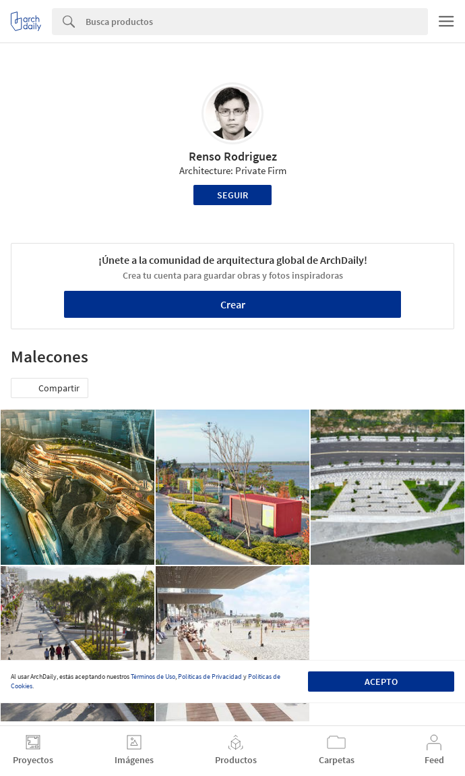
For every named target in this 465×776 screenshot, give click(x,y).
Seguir (232, 195)
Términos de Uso (153, 676)
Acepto (381, 681)
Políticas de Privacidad (210, 676)
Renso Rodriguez (233, 156)
